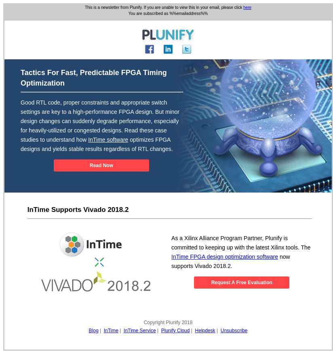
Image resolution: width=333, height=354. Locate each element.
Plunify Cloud (175, 330)
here (247, 7)
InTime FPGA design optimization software (224, 256)
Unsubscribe (234, 330)
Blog (94, 330)
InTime (111, 330)
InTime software (108, 139)
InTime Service (140, 330)
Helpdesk (205, 330)
